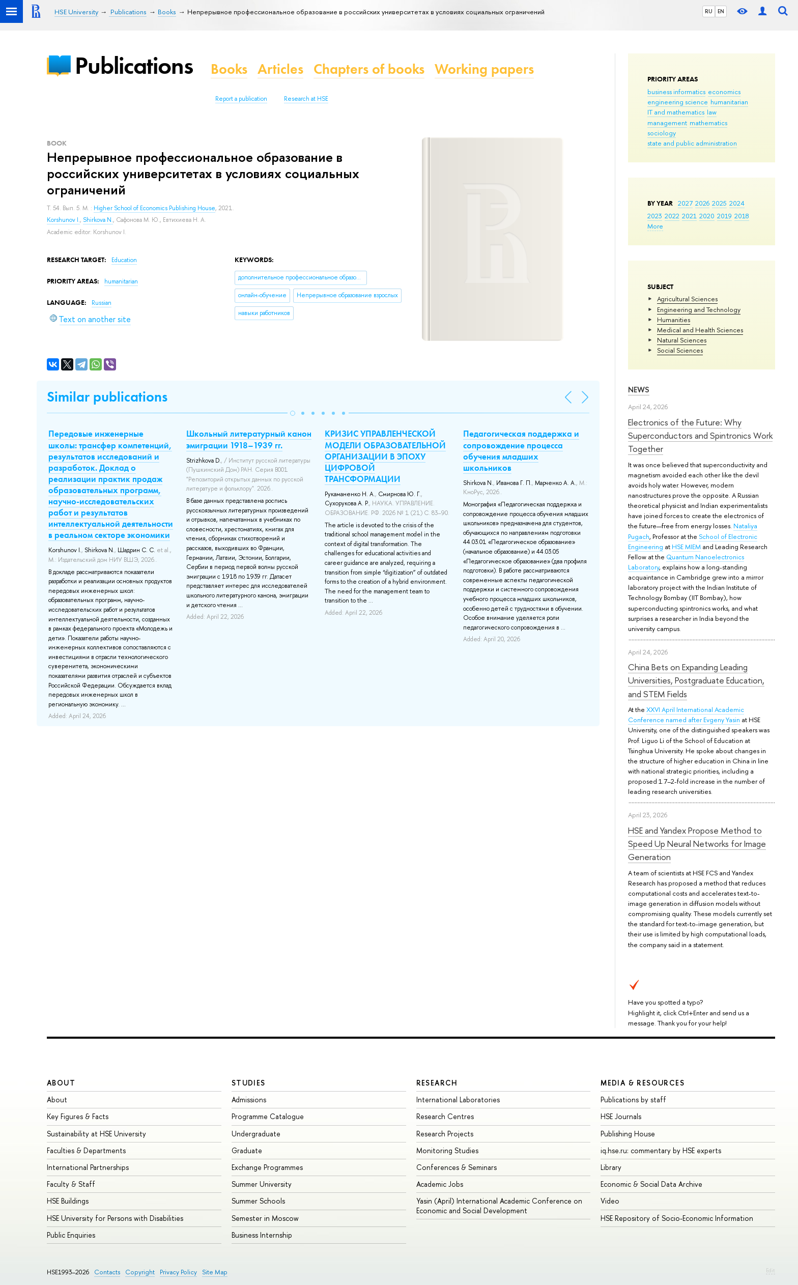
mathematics (708, 122)
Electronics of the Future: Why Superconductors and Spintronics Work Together (700, 435)
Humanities (673, 319)
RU (708, 11)
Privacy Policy (178, 1272)
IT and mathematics (675, 112)
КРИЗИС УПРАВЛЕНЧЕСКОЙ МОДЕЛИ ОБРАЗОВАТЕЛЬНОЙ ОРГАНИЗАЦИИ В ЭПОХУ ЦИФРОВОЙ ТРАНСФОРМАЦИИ (385, 456)
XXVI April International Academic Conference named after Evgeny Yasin (686, 714)
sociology (661, 132)
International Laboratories (458, 1099)
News (638, 389)
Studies (249, 1083)
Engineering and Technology (698, 309)
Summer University (262, 1184)
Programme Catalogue (268, 1116)
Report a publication (241, 99)
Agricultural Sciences (687, 298)
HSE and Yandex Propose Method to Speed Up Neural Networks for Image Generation (697, 843)
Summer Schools (258, 1201)
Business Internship (262, 1235)
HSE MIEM (686, 546)
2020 (707, 215)
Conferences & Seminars (456, 1167)
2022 (672, 215)
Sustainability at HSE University (96, 1133)
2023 (654, 215)
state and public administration (692, 143)
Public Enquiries (71, 1235)
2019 (724, 215)
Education (124, 260)
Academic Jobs (439, 1184)
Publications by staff (633, 1099)
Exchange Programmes (267, 1167)
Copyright (140, 1272)
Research (437, 1083)
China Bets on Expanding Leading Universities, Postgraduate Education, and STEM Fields (696, 680)
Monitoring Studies (447, 1150)
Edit (770, 1270)
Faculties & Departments (86, 1150)
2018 (741, 215)
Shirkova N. (98, 220)
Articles (280, 69)
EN (721, 11)
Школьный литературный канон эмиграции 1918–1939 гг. (248, 439)
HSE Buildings (68, 1201)
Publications (134, 65)
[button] (293, 413)
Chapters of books (369, 69)
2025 (719, 203)
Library (611, 1167)
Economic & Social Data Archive (651, 1184)
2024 (737, 203)
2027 (685, 203)
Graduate (247, 1150)
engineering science (677, 101)
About (61, 1083)
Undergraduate (256, 1133)
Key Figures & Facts (77, 1116)
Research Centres (445, 1116)
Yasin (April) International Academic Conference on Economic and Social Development (499, 1205)
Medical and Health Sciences (700, 329)
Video (610, 1201)
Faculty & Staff (71, 1184)
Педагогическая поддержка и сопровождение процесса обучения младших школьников (521, 450)
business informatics (676, 91)
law (712, 112)
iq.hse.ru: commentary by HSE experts (661, 1150)
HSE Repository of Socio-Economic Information (677, 1218)
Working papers (484, 69)
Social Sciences (680, 350)
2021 (689, 215)
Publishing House (628, 1133)
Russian (101, 303)
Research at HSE (306, 99)
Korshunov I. (63, 220)
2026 (702, 203)
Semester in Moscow (265, 1218)
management (667, 122)
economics (724, 91)
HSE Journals (621, 1116)
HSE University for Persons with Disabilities (115, 1218)
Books (229, 69)
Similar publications (107, 397)
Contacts (107, 1272)
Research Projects (444, 1133)
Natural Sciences (681, 340)
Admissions (249, 1099)
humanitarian (729, 101)
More (655, 226)
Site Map (214, 1272)
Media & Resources (643, 1083)
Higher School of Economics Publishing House (154, 208)
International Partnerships (88, 1167)
